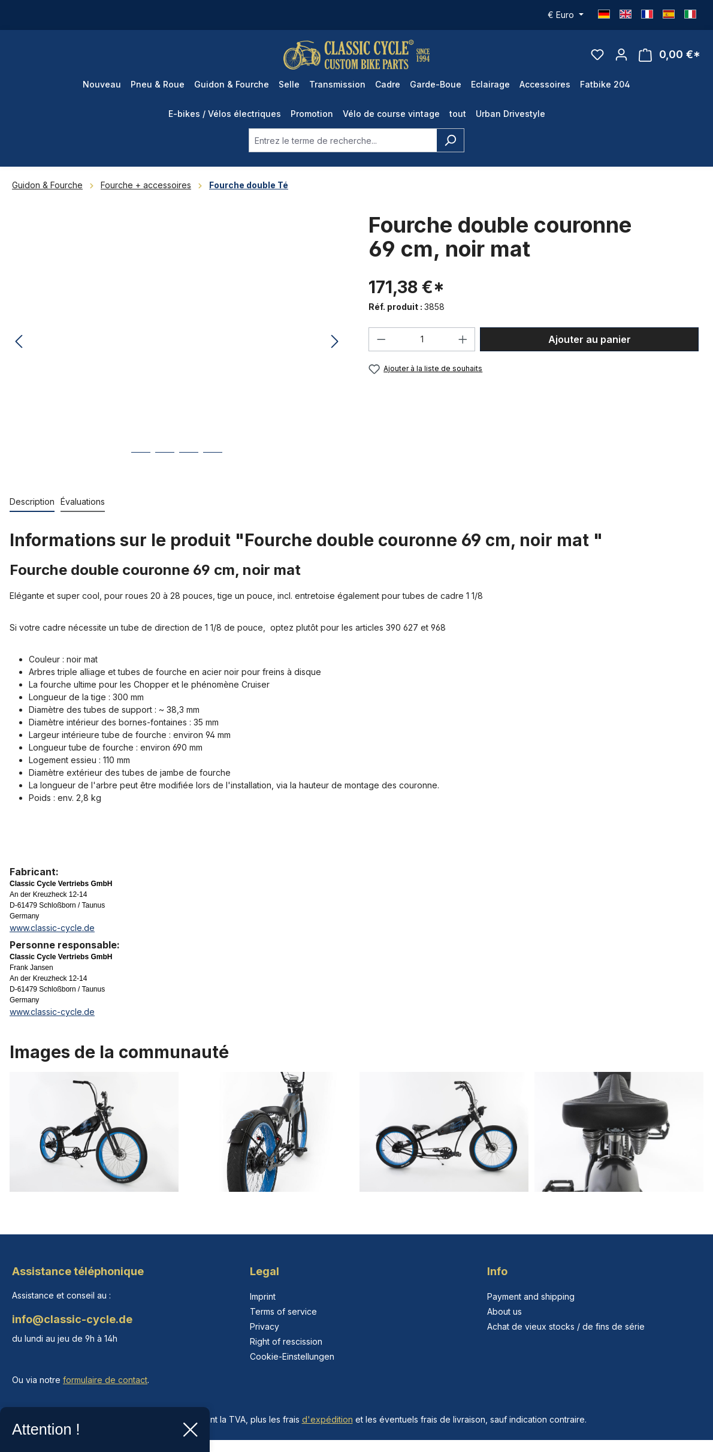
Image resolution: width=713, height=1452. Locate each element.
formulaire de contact (105, 1380)
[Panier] (669, 58)
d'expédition (327, 1419)
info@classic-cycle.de (72, 1319)
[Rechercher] (450, 147)
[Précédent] (19, 348)
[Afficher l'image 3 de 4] (188, 468)
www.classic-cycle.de (52, 934)
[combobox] (343, 147)
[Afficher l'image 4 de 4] (212, 468)
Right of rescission (286, 1341)
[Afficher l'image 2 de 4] (164, 468)
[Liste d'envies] (597, 57)
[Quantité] (422, 346)
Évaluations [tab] (83, 508)
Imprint (263, 1296)
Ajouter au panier (589, 346)
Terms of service (283, 1311)
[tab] (32, 509)
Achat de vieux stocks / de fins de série (566, 1326)
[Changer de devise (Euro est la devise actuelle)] (566, 15)
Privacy (264, 1326)
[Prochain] (335, 348)
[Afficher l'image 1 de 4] (140, 468)
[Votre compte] (621, 57)
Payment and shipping (531, 1296)
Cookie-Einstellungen (292, 1356)
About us (504, 1311)
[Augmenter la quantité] (463, 346)
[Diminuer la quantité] (381, 346)
